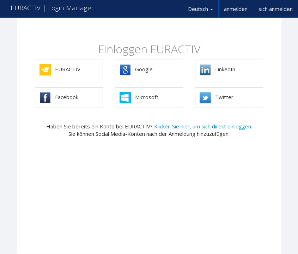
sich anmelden (276, 8)
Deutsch (200, 8)
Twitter (216, 97)
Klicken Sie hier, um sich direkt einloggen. (203, 126)
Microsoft (139, 97)
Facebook (58, 97)
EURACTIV (59, 69)
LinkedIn (217, 69)
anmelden (236, 8)
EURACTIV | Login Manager (52, 7)
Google (136, 69)
